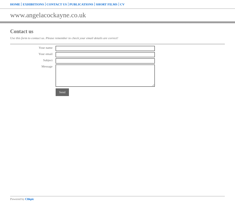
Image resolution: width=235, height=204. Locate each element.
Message (47, 66)
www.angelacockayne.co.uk (48, 15)
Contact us (57, 4)
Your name (46, 47)
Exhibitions (33, 4)
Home (15, 4)
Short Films (107, 4)
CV (122, 4)
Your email (45, 54)
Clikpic (29, 199)
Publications (81, 4)
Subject (48, 60)
